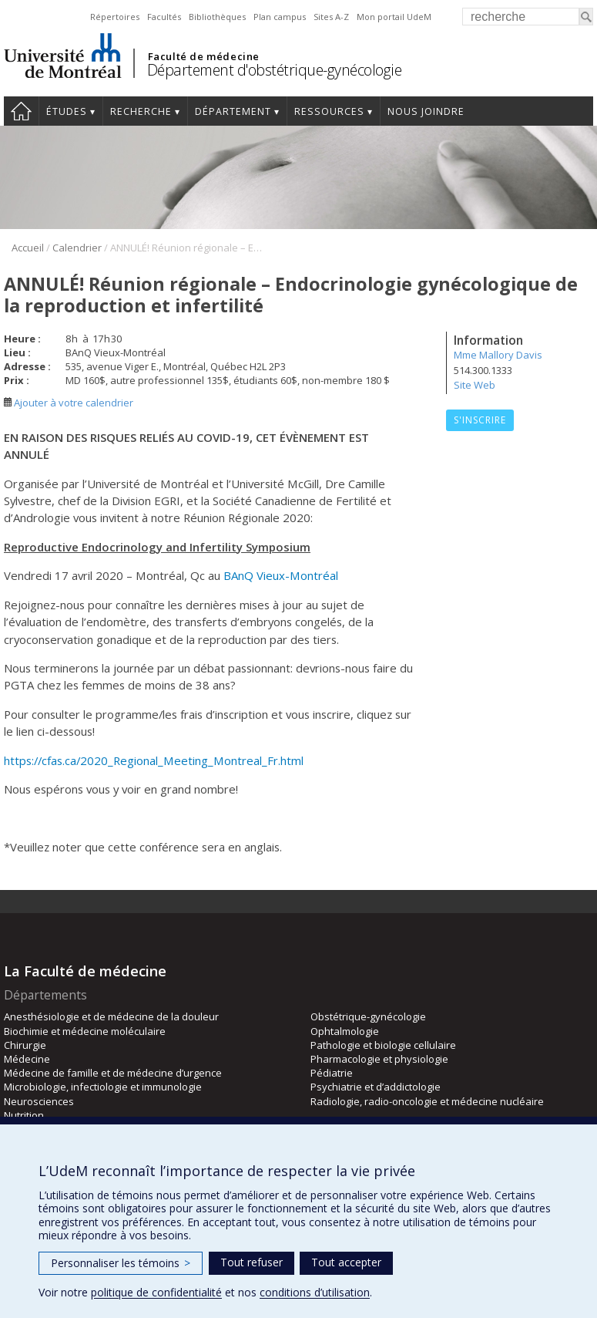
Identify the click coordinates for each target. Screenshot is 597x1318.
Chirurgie (25, 1045)
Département (233, 111)
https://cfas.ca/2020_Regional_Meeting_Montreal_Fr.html (154, 760)
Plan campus (279, 16)
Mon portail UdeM (394, 16)
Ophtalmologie (344, 1031)
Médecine (27, 1059)
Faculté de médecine (204, 56)
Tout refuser (251, 1262)
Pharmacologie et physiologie (379, 1059)
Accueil (21, 111)
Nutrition (24, 1115)
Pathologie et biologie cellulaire (383, 1045)
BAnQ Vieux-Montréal (280, 575)
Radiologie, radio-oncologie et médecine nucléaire (427, 1101)
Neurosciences (39, 1101)
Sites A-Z (331, 16)
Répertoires (114, 16)
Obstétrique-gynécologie (368, 1016)
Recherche (141, 111)
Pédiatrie (331, 1073)
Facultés (164, 16)
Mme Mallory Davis (498, 355)
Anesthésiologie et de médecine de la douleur (111, 1016)
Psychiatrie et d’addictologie (375, 1087)
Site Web (474, 385)
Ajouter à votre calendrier (68, 403)
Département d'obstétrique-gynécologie (274, 69)
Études (66, 111)
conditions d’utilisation (315, 1292)
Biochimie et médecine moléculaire (85, 1031)
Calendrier (77, 247)
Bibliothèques (217, 16)
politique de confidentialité (156, 1292)
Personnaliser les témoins (120, 1263)
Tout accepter (346, 1262)
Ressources (329, 111)
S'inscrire (480, 419)
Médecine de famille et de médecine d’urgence (113, 1073)
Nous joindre (426, 111)
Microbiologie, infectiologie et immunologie (103, 1087)
